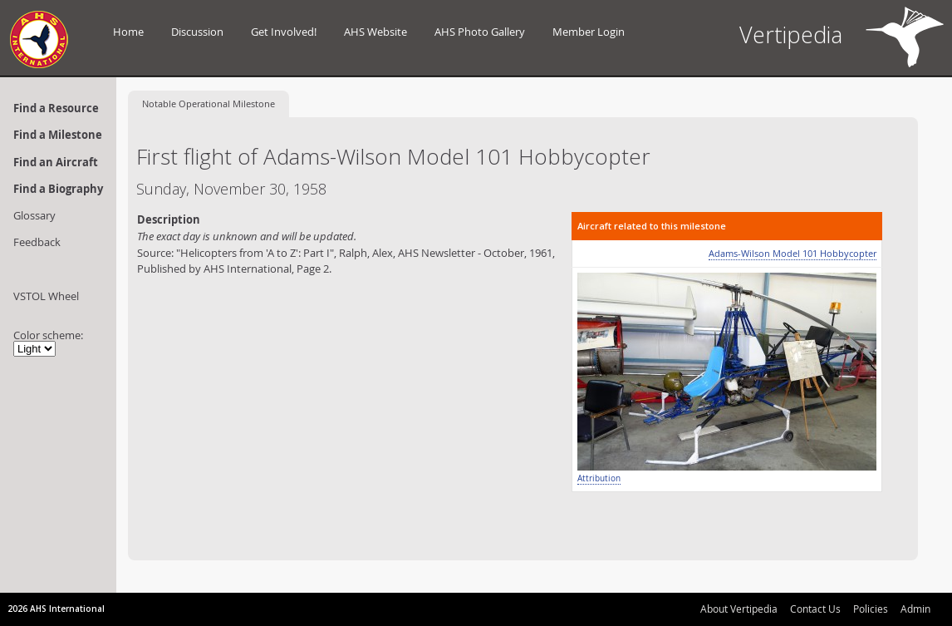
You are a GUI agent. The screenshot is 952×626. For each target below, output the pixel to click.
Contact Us (815, 608)
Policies (870, 608)
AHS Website (375, 31)
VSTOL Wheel (46, 295)
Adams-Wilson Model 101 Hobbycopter (792, 253)
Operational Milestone (208, 103)
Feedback (37, 241)
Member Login (588, 31)
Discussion (197, 31)
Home (128, 31)
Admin (915, 608)
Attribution (599, 478)
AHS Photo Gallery (479, 31)
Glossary (34, 215)
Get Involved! (284, 31)
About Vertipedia (739, 608)
